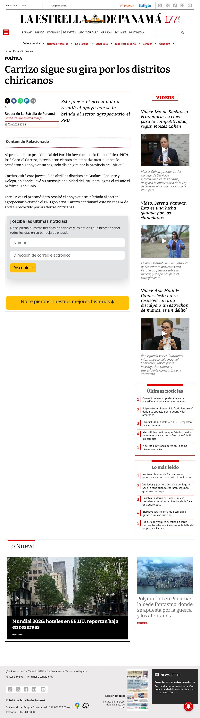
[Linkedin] (26, 100)
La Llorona (81, 44)
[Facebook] (175, 5)
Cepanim (164, 44)
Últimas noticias (165, 391)
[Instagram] (182, 5)
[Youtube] (190, 5)
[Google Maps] (77, 705)
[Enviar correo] (30, 118)
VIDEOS (165, 97)
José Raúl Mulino (125, 44)
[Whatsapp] (20, 100)
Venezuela (102, 44)
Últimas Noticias (57, 44)
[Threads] (160, 5)
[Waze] (85, 705)
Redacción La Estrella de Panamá (30, 114)
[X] (167, 5)
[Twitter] (7, 100)
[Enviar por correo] (33, 100)
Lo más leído (165, 467)
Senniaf (147, 44)
